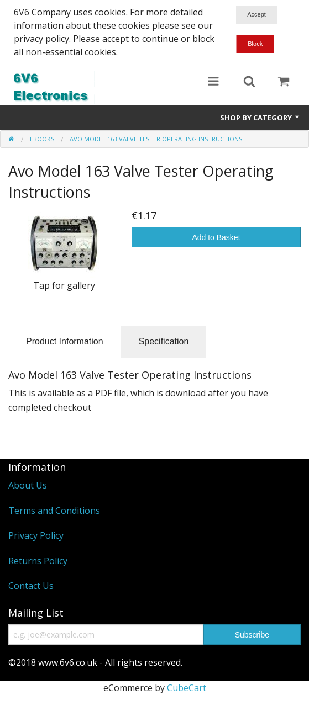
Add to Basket (216, 237)
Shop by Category (260, 118)
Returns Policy (37, 561)
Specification (164, 341)
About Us (27, 485)
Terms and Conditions (54, 511)
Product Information (64, 341)
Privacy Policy (36, 535)
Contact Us (31, 586)
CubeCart (186, 688)
